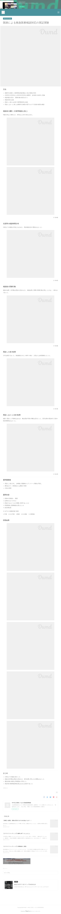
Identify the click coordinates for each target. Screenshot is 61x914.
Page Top (30, 901)
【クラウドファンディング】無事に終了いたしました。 (17, 833)
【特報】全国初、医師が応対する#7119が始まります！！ (17, 820)
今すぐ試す (22, 6)
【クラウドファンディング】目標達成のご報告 (14, 846)
